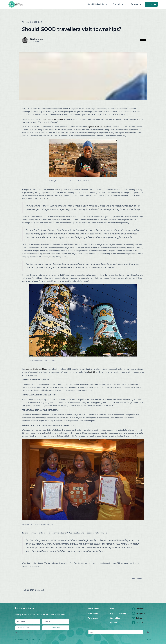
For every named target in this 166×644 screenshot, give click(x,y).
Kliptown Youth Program (97, 127)
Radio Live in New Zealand (53, 119)
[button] (97, 4)
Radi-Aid (91, 372)
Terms (149, 639)
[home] (16, 4)
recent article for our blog (36, 369)
